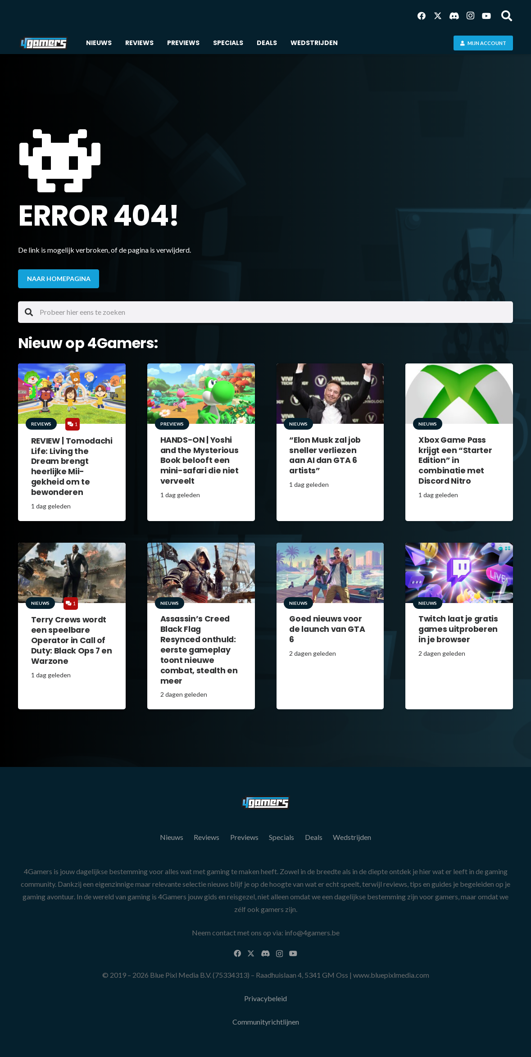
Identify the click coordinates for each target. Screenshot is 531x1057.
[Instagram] (470, 16)
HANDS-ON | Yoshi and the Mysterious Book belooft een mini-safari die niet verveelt (199, 460)
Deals (313, 837)
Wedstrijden (352, 837)
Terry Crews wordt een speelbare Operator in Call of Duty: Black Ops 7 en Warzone (71, 640)
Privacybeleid (265, 998)
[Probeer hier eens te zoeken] (265, 312)
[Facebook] (421, 16)
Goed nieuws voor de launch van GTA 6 (327, 629)
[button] (506, 16)
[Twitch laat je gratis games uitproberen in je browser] (459, 572)
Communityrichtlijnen (265, 1021)
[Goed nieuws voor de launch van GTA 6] (330, 572)
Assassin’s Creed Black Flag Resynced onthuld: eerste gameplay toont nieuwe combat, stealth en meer (199, 649)
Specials (281, 837)
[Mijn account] (483, 43)
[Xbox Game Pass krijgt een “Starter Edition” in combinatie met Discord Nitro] (459, 393)
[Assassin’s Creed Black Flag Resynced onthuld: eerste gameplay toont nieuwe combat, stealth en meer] (201, 572)
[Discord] (454, 16)
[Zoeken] (29, 312)
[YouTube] (486, 16)
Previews (244, 837)
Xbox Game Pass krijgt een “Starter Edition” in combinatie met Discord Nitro (455, 460)
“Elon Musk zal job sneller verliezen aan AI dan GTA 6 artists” (325, 455)
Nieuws (171, 837)
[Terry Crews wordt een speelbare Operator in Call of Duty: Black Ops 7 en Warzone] (72, 572)
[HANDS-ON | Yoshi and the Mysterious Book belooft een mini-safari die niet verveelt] (201, 393)
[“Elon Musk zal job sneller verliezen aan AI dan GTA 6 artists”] (330, 393)
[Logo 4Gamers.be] (43, 43)
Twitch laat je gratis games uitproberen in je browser (458, 629)
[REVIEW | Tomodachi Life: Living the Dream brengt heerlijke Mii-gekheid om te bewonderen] (72, 393)
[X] (438, 16)
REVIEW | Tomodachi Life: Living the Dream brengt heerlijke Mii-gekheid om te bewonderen (72, 466)
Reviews (206, 837)
